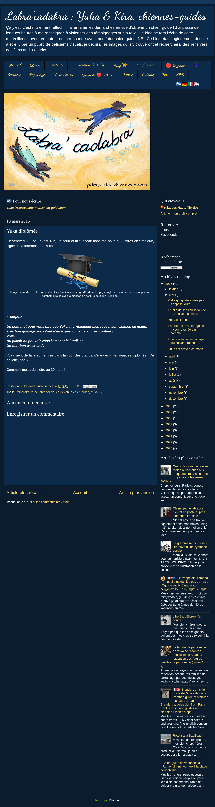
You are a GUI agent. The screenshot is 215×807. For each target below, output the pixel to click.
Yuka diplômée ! (179, 320)
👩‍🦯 (195, 65)
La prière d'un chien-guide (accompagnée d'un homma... (186, 329)
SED (180, 74)
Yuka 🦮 (120, 65)
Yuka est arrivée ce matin (185, 349)
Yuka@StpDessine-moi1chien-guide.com (36, 208)
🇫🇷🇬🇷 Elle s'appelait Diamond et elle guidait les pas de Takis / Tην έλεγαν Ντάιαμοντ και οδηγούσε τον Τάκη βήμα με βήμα (184, 583)
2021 (169, 436)
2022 (169, 442)
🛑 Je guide (175, 65)
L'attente (56, 65)
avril (172, 356)
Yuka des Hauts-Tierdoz (180, 207)
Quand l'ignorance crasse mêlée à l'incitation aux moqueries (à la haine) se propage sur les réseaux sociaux (184, 474)
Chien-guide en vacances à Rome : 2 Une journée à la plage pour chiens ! (184, 766)
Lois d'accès (64, 74)
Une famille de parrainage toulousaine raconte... (186, 341)
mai (172, 362)
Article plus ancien (136, 492)
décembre (176, 398)
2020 (169, 430)
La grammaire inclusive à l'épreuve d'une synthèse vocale (190, 546)
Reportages (37, 74)
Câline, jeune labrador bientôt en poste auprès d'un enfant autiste (189, 512)
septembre (176, 386)
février (173, 289)
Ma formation (146, 65)
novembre (176, 392)
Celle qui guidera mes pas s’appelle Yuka (186, 302)
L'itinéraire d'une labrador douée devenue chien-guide (52, 392)
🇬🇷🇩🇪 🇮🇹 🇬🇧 (188, 84)
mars (173, 295)
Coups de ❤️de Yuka (97, 75)
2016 (169, 406)
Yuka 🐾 (96, 392)
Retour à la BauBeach (188, 735)
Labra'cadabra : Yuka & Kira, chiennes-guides (106, 16)
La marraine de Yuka (88, 65)
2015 (169, 284)
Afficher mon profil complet (179, 213)
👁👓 (34, 65)
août (172, 380)
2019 (169, 424)
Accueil (15, 65)
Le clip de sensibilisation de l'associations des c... (187, 312)
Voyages (14, 74)
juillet (173, 374)
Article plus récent (23, 492)
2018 (169, 418)
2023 (169, 448)
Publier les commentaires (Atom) (48, 502)
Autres (128, 74)
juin (172, 368)
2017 (169, 412)
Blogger (114, 800)
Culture (148, 74)
